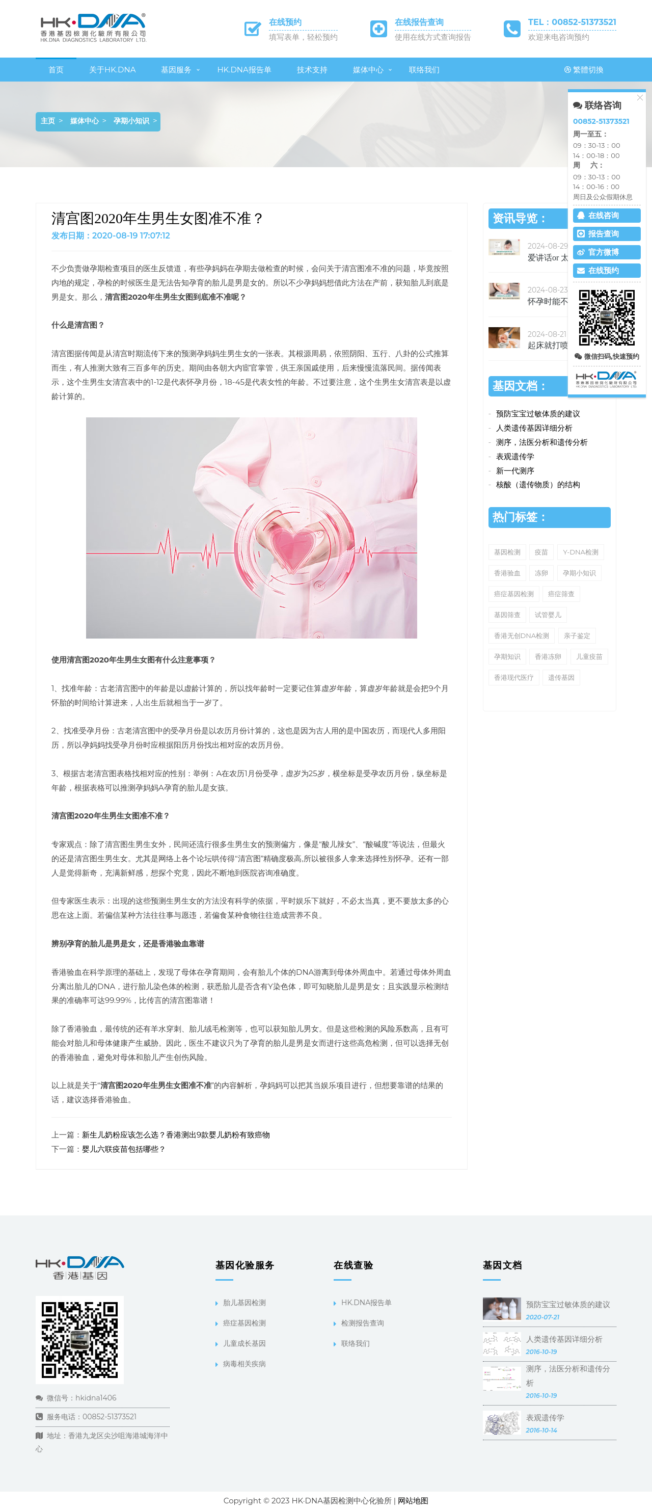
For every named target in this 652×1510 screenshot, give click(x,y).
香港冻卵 (548, 656)
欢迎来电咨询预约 (558, 37)
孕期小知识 (131, 120)
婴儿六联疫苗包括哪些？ (124, 1149)
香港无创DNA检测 (522, 635)
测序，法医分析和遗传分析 (542, 442)
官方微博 (598, 252)
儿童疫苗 (589, 656)
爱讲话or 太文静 (556, 257)
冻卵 (541, 573)
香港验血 (507, 573)
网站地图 (413, 1500)
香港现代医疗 (514, 677)
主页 (48, 120)
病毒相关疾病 (244, 1363)
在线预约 (285, 22)
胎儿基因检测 (244, 1302)
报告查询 (598, 234)
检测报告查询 (362, 1323)
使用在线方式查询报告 (433, 37)
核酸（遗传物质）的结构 (538, 484)
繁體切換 (584, 69)
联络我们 (424, 69)
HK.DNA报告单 (244, 69)
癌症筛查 (561, 594)
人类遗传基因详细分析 (534, 428)
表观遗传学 (515, 456)
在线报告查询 (419, 22)
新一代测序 (515, 470)
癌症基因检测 (514, 594)
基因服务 (176, 69)
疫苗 (541, 552)
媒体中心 (368, 69)
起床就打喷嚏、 (556, 345)
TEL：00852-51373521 (572, 22)
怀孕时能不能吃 (556, 301)
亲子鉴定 (577, 635)
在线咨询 (598, 215)
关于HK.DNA (112, 69)
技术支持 (312, 69)
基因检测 (507, 552)
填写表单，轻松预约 (303, 37)
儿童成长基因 (244, 1343)
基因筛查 (507, 615)
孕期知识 (507, 656)
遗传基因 (561, 677)
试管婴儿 (548, 615)
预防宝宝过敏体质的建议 (538, 413)
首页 (56, 69)
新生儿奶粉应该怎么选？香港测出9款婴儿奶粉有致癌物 (176, 1135)
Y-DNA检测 (580, 552)
